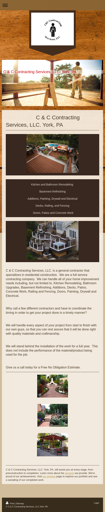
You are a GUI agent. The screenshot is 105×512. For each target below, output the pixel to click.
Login (96, 503)
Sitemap (20, 503)
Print (10, 503)
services (69, 473)
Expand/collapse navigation (52, 5)
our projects (49, 476)
